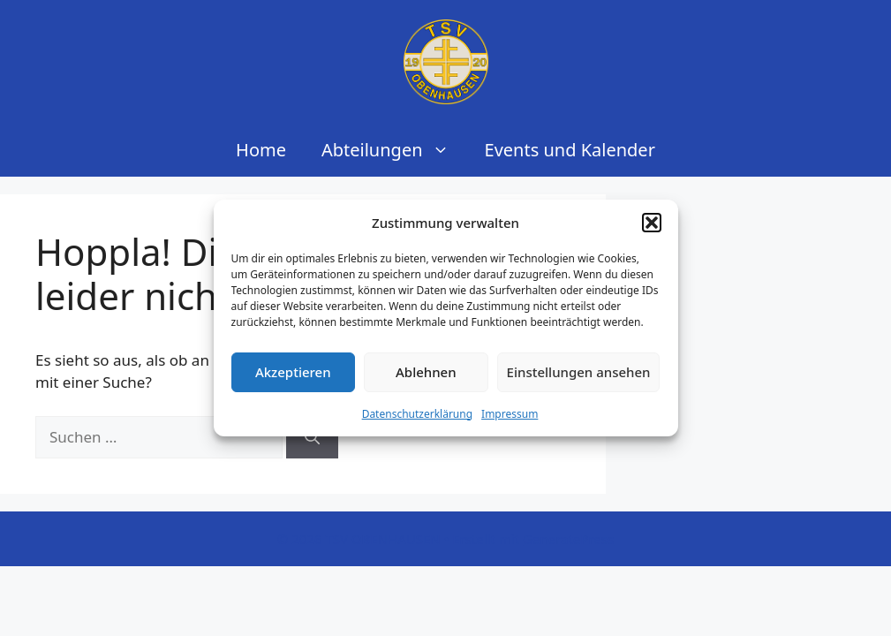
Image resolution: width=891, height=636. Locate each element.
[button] (652, 222)
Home (261, 150)
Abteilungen (394, 150)
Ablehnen (426, 372)
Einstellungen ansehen (579, 372)
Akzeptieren (293, 372)
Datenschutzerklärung (417, 413)
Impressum (509, 413)
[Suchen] (312, 437)
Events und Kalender (570, 150)
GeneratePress (568, 539)
